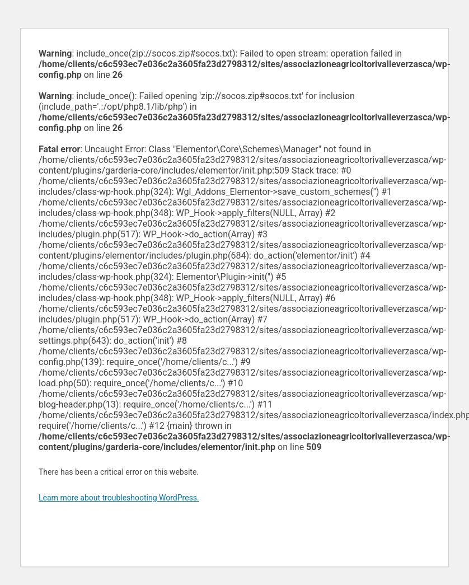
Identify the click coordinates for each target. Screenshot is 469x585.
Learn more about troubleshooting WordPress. (119, 497)
